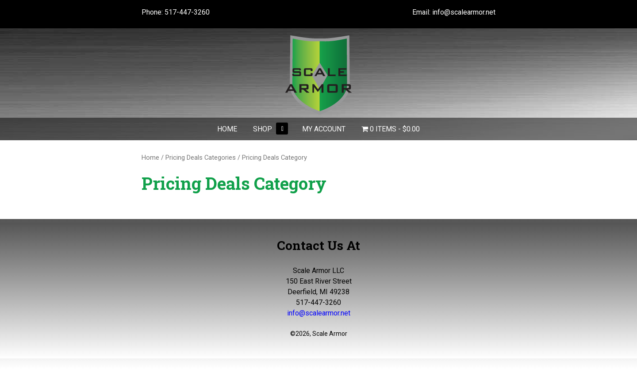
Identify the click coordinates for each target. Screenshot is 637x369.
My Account (323, 129)
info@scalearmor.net (463, 12)
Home (227, 129)
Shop (262, 129)
